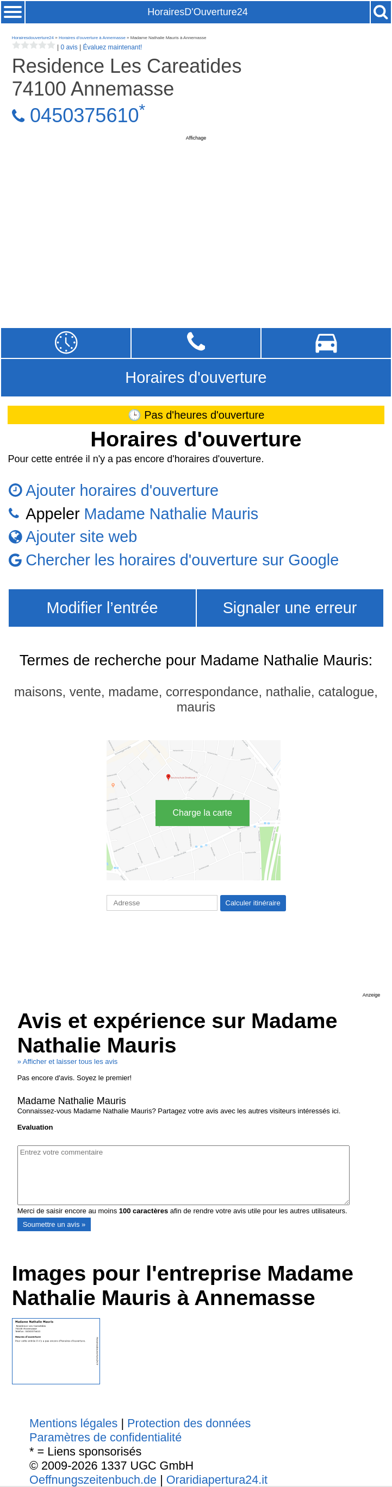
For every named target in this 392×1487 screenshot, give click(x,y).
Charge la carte (202, 812)
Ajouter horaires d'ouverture (122, 490)
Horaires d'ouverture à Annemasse (92, 37)
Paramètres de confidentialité (105, 1437)
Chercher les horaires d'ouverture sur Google (182, 560)
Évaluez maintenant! (112, 47)
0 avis (68, 47)
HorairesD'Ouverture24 (197, 12)
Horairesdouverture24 (33, 37)
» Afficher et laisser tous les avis (67, 1061)
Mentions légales (73, 1423)
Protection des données (189, 1423)
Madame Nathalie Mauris (171, 513)
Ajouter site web (81, 536)
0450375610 (84, 115)
